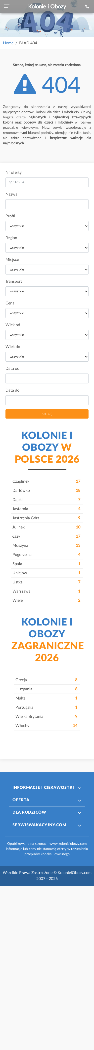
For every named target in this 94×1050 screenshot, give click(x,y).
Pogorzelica (46, 555)
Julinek (46, 527)
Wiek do (12, 347)
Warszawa (46, 591)
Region (11, 238)
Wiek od (12, 325)
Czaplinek (46, 481)
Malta (46, 698)
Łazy (46, 536)
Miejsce (12, 260)
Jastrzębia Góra (46, 518)
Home (8, 43)
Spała (46, 564)
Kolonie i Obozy (47, 6)
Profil (10, 216)
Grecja (46, 680)
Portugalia (46, 707)
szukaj (47, 414)
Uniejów (46, 573)
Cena (9, 303)
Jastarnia (46, 509)
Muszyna (46, 546)
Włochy (46, 726)
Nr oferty (13, 173)
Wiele (46, 600)
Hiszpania (46, 689)
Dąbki (46, 500)
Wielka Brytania (46, 717)
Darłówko (46, 491)
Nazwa (11, 194)
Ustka (46, 582)
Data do (12, 390)
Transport (13, 281)
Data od (12, 369)
